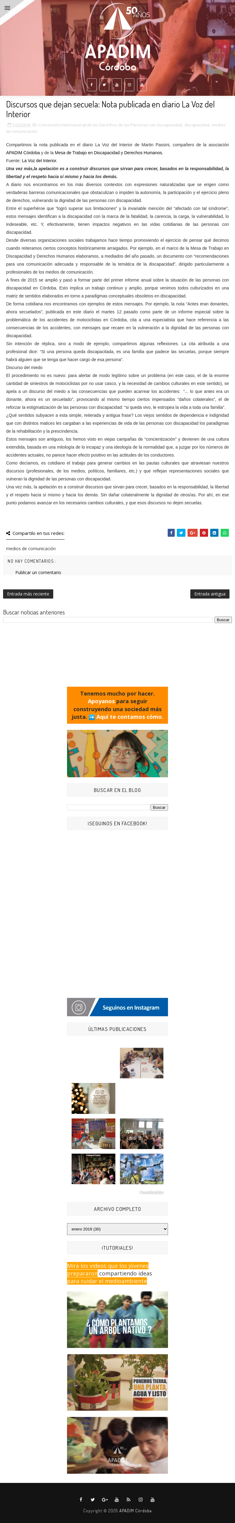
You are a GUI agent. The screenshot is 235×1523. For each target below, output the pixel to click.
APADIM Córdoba (23, 152)
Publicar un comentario (38, 572)
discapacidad (197, 125)
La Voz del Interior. (39, 160)
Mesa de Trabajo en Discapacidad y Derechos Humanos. (109, 152)
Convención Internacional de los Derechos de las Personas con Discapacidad (110, 125)
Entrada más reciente (28, 594)
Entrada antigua (210, 594)
